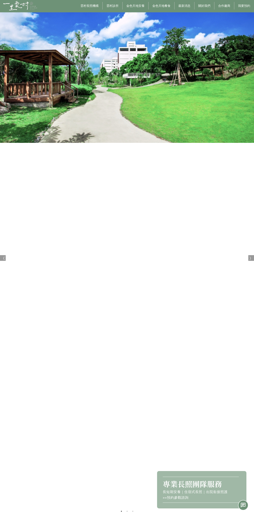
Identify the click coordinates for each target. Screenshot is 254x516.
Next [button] (251, 258)
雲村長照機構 (89, 6)
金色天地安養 (135, 6)
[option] (127, 258)
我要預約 (244, 6)
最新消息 (184, 6)
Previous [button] (3, 258)
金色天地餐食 (161, 6)
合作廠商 (224, 6)
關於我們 (204, 6)
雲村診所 (112, 6)
